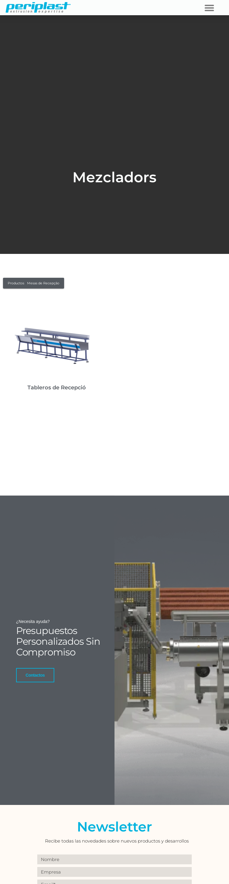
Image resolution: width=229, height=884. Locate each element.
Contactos (35, 674)
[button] (209, 7)
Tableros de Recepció (56, 387)
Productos (16, 283)
